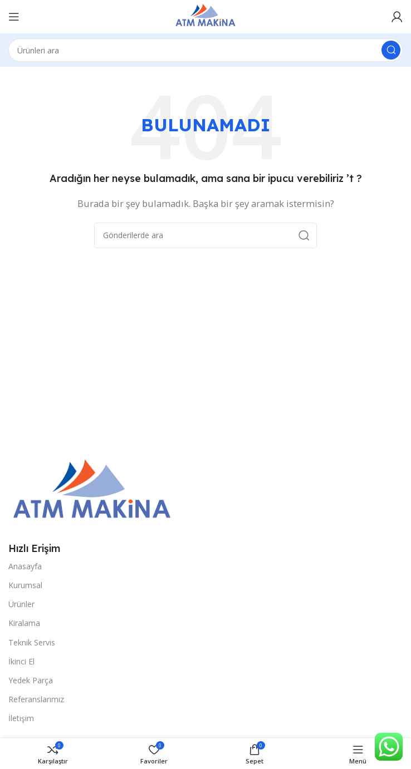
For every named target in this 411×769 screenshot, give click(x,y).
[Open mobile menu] (14, 17)
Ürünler (21, 604)
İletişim (21, 718)
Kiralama (24, 623)
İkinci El (21, 661)
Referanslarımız (36, 699)
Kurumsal (25, 585)
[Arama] (205, 50)
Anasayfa (25, 566)
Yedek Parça (30, 680)
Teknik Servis (31, 642)
